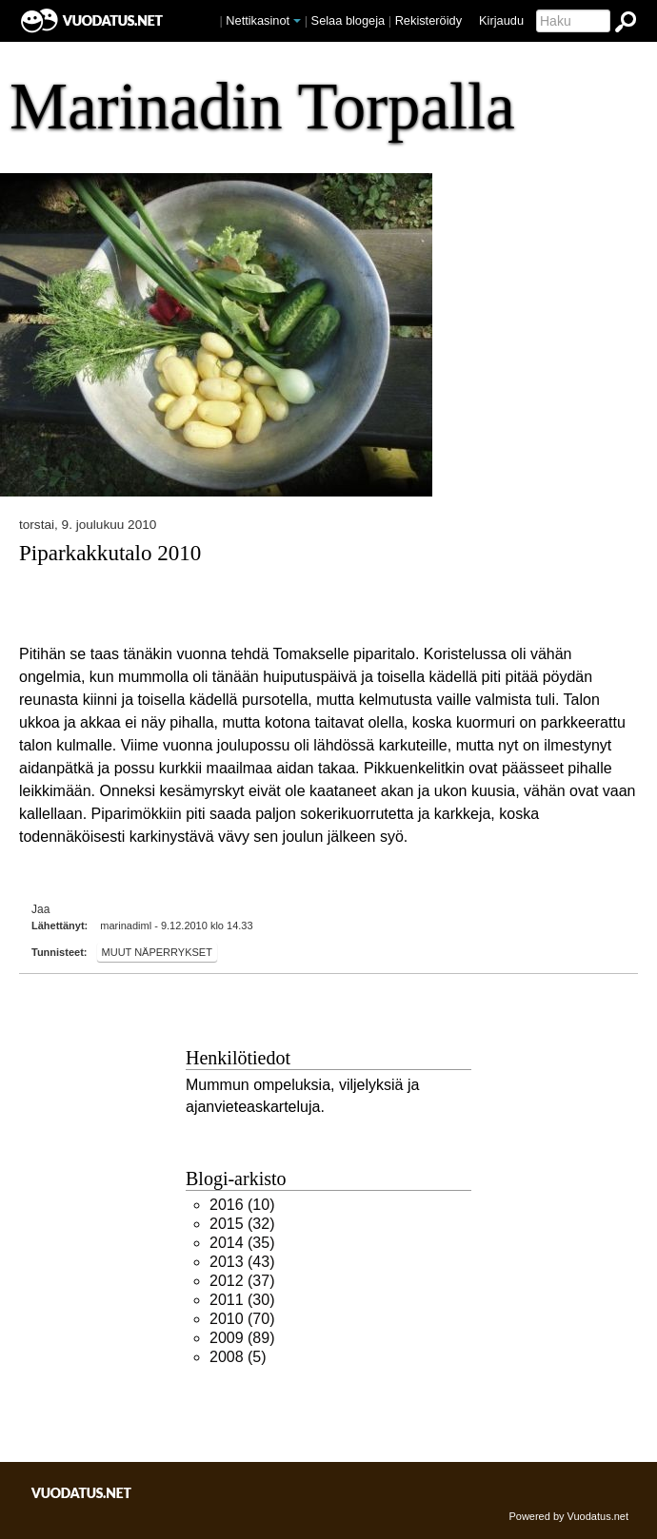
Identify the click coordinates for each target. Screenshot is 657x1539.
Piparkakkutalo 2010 (110, 552)
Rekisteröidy (428, 20)
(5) (238, 1357)
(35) (242, 1243)
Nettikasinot (257, 20)
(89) (242, 1338)
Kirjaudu (501, 20)
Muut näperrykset (157, 952)
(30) (242, 1300)
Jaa (40, 909)
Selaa (348, 20)
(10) (242, 1205)
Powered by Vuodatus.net (568, 1516)
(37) (242, 1281)
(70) (242, 1319)
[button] (297, 21)
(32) (242, 1224)
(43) (242, 1262)
